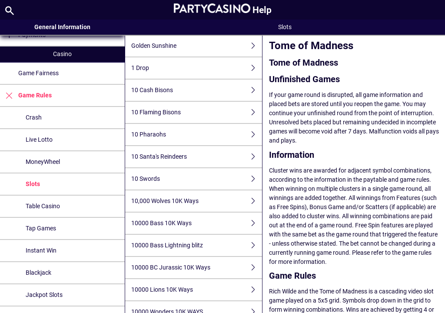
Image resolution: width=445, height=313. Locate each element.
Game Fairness (38, 73)
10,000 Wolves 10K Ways (196, 201)
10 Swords (196, 179)
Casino (62, 53)
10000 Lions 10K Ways (196, 289)
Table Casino (43, 206)
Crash (34, 117)
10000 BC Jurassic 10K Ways (196, 267)
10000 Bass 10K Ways (196, 223)
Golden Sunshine (196, 46)
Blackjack (38, 272)
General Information (62, 26)
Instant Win (41, 250)
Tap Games (41, 228)
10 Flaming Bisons (196, 112)
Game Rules (26, 95)
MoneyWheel (43, 161)
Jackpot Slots (44, 294)
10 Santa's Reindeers (196, 156)
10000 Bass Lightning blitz (196, 245)
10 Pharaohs (196, 134)
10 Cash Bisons (196, 90)
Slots (33, 183)
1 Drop (196, 68)
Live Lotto (39, 139)
